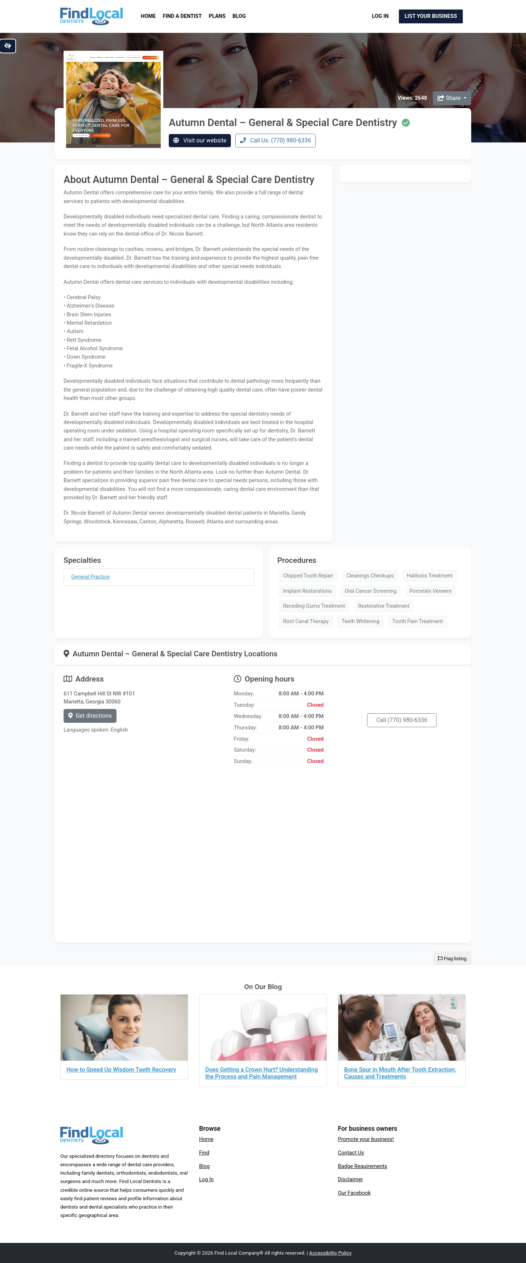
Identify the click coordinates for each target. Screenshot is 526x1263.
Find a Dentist (182, 16)
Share (450, 98)
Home (148, 16)
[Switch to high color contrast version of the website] (7, 46)
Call (401, 720)
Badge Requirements (362, 1166)
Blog (239, 16)
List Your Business (431, 16)
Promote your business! (366, 1139)
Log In (380, 16)
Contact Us (351, 1152)
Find (204, 1152)
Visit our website (199, 140)
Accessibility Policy (330, 1253)
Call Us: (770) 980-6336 (275, 140)
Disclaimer (350, 1179)
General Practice (90, 577)
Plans (217, 16)
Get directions (90, 715)
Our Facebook (354, 1193)
